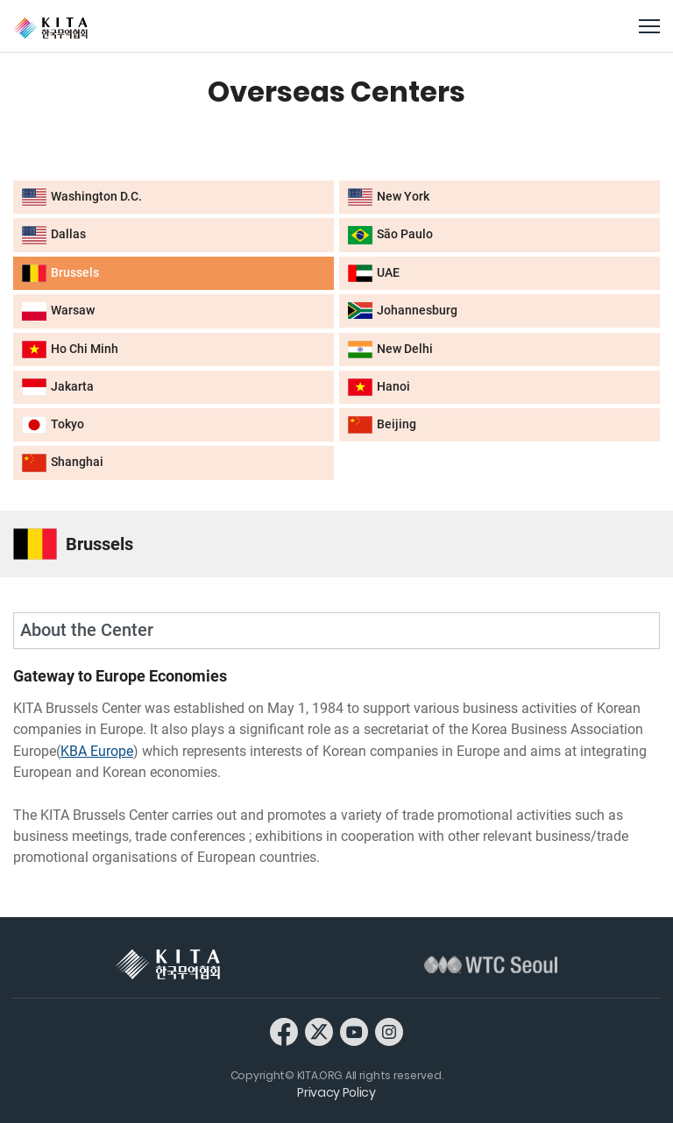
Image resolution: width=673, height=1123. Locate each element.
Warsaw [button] (58, 311)
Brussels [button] (60, 273)
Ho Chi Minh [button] (70, 349)
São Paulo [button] (390, 235)
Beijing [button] (382, 425)
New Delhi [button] (390, 349)
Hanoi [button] (379, 387)
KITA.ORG (50, 28)
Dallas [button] (54, 235)
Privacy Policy (336, 1092)
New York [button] (388, 197)
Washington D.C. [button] (82, 197)
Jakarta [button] (58, 387)
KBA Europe (96, 751)
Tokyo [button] (53, 425)
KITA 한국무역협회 (168, 964)
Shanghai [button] (62, 462)
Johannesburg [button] (402, 310)
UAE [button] (374, 273)
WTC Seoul (490, 964)
